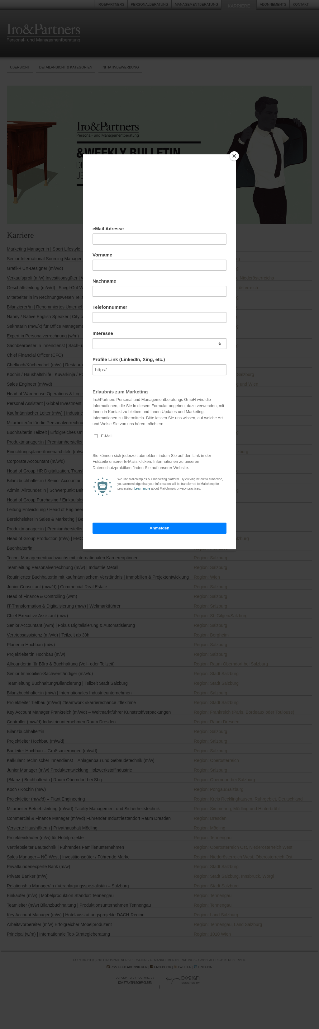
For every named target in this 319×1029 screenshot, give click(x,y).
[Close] (234, 156)
